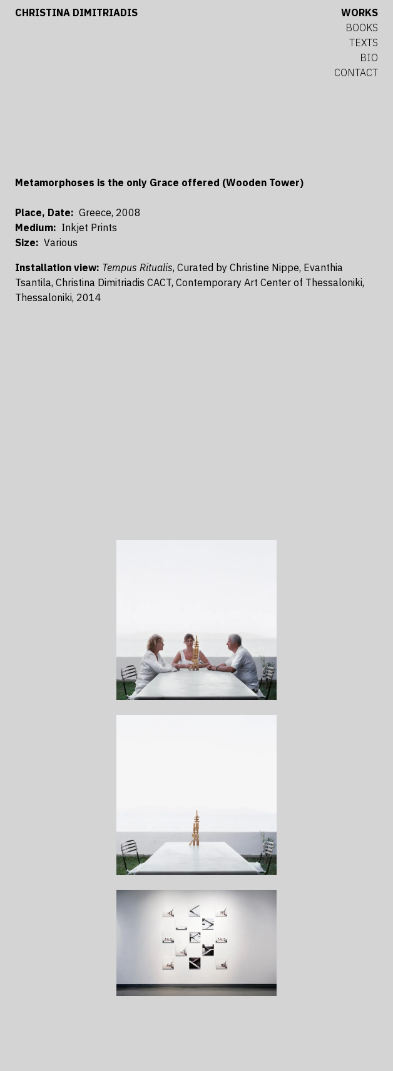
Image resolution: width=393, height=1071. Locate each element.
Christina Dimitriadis (76, 12)
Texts (363, 42)
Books (361, 27)
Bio (369, 57)
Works (359, 12)
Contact (356, 72)
